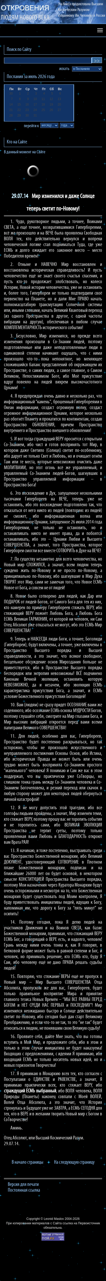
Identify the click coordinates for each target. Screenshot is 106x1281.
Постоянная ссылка (24, 1190)
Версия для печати (23, 1184)
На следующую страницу (74, 1162)
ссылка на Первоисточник (81, 1223)
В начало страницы (27, 1162)
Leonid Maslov (54, 1219)
